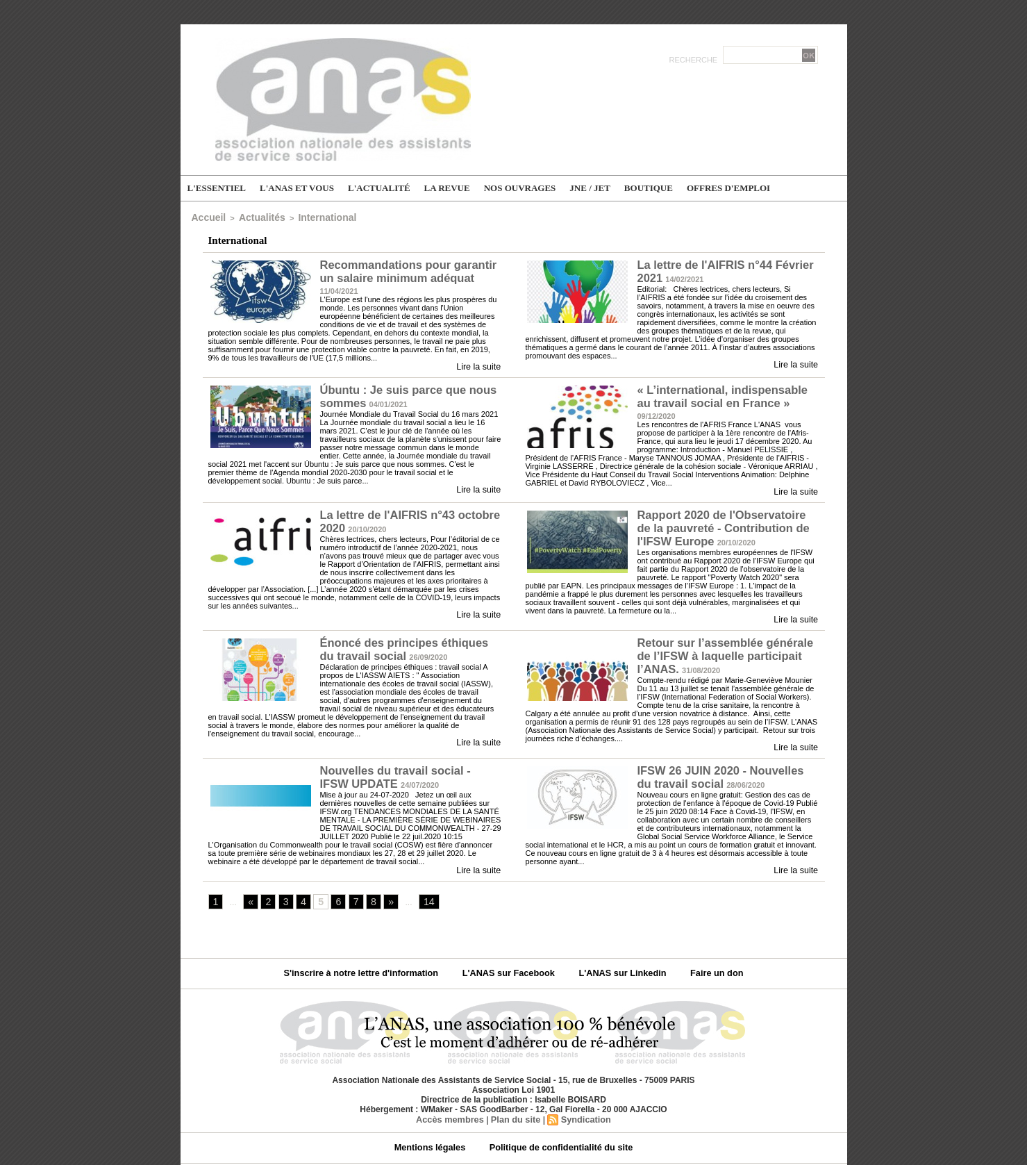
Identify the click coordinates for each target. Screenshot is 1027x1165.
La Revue (447, 188)
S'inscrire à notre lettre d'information (372, 942)
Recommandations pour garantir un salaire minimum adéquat (408, 267)
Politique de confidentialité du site (558, 1116)
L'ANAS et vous (297, 188)
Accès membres (453, 1087)
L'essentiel (217, 188)
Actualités (249, 216)
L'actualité (379, 188)
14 (419, 870)
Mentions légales (436, 1116)
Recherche (694, 60)
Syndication (582, 1087)
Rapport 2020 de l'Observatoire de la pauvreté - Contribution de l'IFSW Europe (727, 511)
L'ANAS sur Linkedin (616, 942)
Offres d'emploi (728, 188)
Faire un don (704, 942)
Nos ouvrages (520, 188)
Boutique (648, 188)
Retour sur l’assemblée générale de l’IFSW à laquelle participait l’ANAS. (724, 627)
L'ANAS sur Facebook (511, 942)
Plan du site (515, 1087)
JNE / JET (589, 188)
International (303, 216)
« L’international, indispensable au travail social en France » (722, 386)
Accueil (205, 216)
